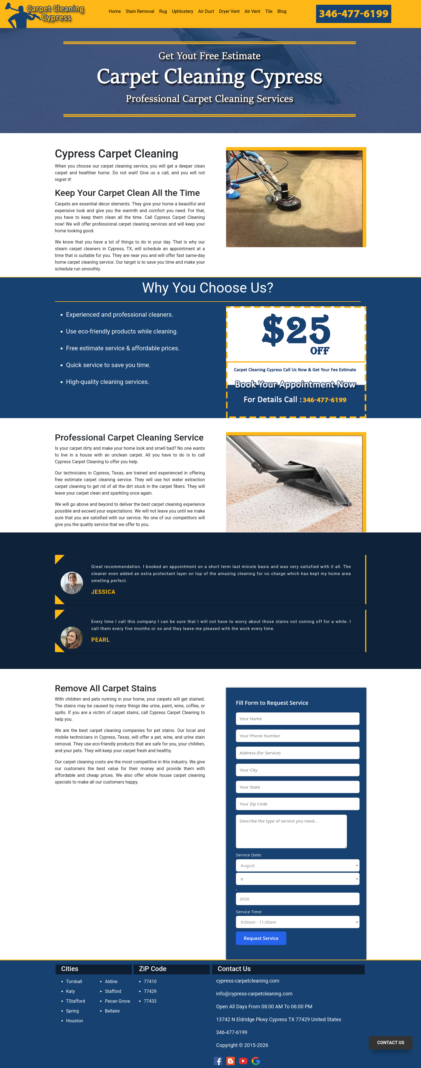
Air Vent (252, 11)
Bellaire (112, 1011)
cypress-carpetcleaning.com (248, 981)
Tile (269, 11)
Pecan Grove (117, 1001)
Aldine (111, 981)
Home (115, 11)
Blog (281, 11)
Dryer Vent (229, 11)
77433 (150, 1001)
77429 (150, 991)
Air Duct (206, 11)
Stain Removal (140, 11)
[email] (254, 994)
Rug (163, 11)
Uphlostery (182, 11)
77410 (150, 981)
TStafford (75, 1001)
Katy (70, 991)
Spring (72, 1011)
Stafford (113, 991)
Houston (74, 1020)
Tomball (74, 981)
